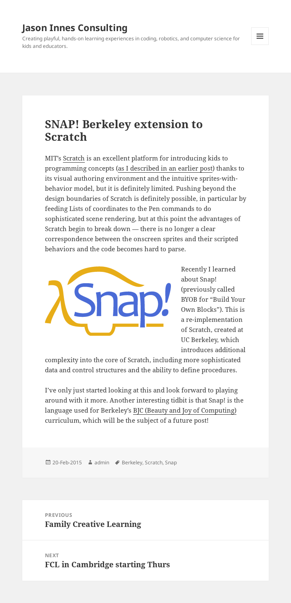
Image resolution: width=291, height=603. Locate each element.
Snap (171, 462)
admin (101, 462)
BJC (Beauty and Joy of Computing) (184, 410)
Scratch (74, 158)
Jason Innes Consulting (75, 27)
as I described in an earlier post (165, 168)
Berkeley (132, 462)
